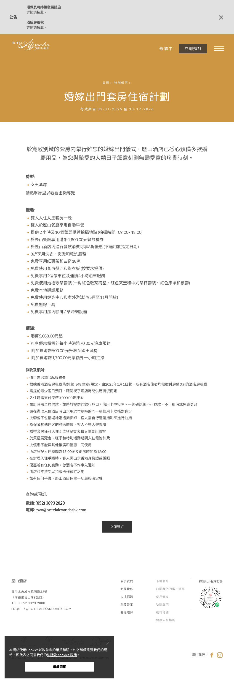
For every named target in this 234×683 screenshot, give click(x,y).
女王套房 (39, 184)
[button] (165, 48)
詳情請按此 (35, 12)
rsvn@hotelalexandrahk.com (60, 509)
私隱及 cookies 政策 (62, 655)
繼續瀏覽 (59, 667)
